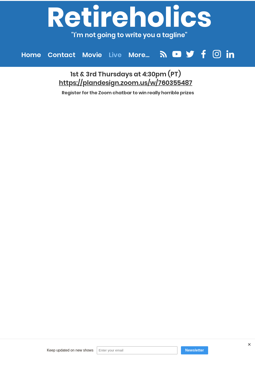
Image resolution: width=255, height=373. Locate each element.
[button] (139, 55)
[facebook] (203, 54)
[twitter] (190, 54)
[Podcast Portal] (163, 54)
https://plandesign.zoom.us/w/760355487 (125, 82)
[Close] (249, 344)
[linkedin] (230, 54)
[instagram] (216, 54)
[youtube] (176, 54)
